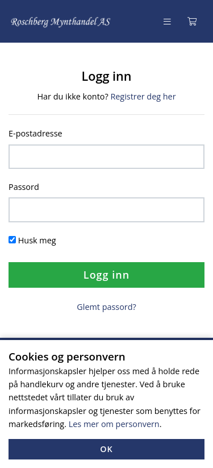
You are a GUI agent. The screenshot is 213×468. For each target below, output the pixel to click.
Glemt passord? (106, 306)
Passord (24, 186)
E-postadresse (35, 133)
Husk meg (37, 240)
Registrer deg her (143, 96)
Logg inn (106, 274)
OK (106, 449)
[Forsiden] (61, 21)
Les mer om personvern (114, 424)
